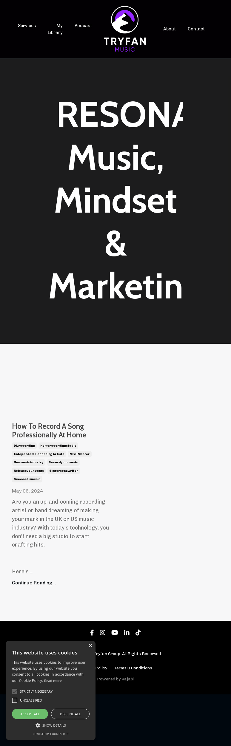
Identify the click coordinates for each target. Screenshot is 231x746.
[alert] (51, 690)
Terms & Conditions (133, 719)
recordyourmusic (63, 514)
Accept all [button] (30, 714)
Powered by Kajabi (115, 730)
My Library (54, 29)
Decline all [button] (70, 714)
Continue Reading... (34, 634)
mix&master (80, 505)
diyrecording (24, 497)
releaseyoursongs (29, 522)
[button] (51, 725)
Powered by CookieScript (51, 734)
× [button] (90, 646)
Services (27, 25)
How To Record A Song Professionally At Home (59, 456)
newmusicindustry (28, 514)
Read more (53, 680)
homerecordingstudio (58, 497)
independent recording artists (39, 505)
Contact (195, 29)
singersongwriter (63, 522)
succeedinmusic (27, 530)
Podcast (82, 25)
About (169, 29)
